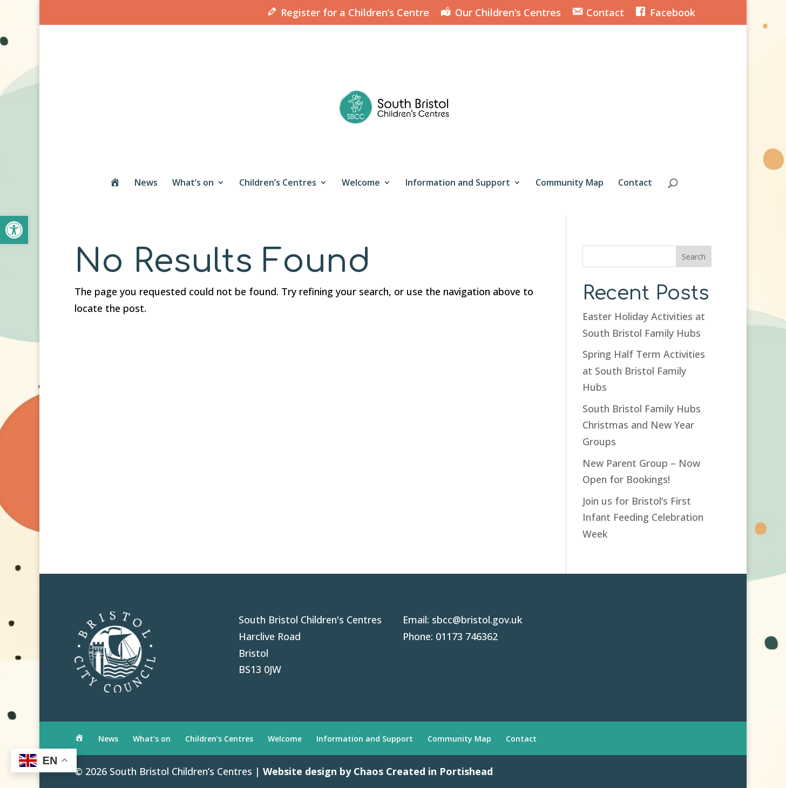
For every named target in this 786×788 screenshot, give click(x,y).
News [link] (146, 183)
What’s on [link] (193, 183)
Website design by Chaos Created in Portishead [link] (378, 771)
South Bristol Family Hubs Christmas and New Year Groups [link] (641, 425)
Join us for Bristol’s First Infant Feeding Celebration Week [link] (642, 517)
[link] (14, 230)
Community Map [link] (570, 183)
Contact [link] (635, 183)
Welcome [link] (361, 183)
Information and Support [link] (457, 183)
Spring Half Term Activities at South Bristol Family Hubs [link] (643, 370)
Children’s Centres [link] (277, 183)
